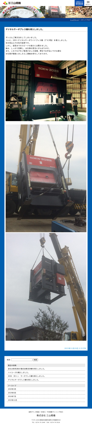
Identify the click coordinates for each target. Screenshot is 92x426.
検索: (9, 359)
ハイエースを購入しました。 (19, 372)
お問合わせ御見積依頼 (79, 3)
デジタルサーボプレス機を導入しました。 (25, 29)
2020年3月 (12, 389)
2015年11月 (12, 400)
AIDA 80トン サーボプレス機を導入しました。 (27, 376)
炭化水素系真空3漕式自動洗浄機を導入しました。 (27, 368)
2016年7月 (12, 396)
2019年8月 (12, 393)
